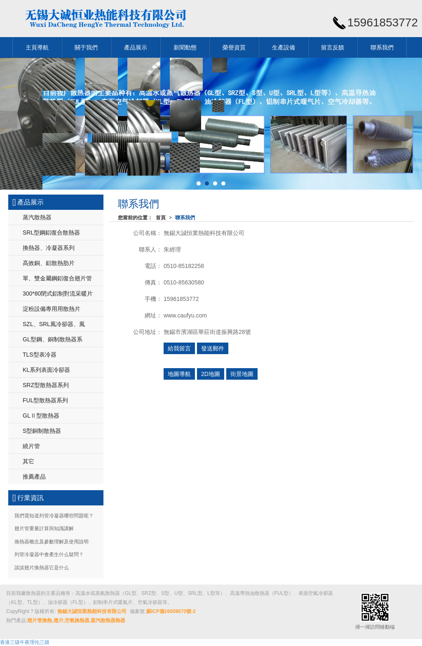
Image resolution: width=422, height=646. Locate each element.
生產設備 (283, 47)
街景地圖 (241, 374)
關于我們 (86, 47)
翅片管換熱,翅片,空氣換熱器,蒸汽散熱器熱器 (76, 620)
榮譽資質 (234, 47)
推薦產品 (34, 476)
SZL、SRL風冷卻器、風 (54, 324)
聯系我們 (382, 47)
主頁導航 (37, 47)
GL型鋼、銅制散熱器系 (52, 339)
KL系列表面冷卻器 (46, 369)
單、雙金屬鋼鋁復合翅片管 (57, 278)
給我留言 (179, 348)
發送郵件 (212, 348)
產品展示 (135, 47)
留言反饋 (332, 47)
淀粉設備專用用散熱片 (51, 308)
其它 (28, 461)
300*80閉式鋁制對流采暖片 (58, 293)
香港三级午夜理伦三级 (24, 642)
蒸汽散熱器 (37, 217)
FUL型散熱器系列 (45, 400)
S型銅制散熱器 (42, 431)
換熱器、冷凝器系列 (49, 247)
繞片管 (31, 446)
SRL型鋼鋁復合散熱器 (51, 232)
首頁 (161, 218)
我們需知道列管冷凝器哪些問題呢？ (54, 516)
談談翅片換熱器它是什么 (41, 568)
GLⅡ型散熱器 (41, 415)
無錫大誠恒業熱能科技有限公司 (92, 611)
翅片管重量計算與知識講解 (44, 528)
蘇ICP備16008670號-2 (171, 611)
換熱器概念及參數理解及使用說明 (51, 542)
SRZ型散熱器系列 (46, 385)
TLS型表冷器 (39, 354)
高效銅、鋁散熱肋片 (49, 263)
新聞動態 (185, 47)
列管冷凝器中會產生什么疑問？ (49, 554)
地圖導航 (179, 374)
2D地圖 (210, 374)
